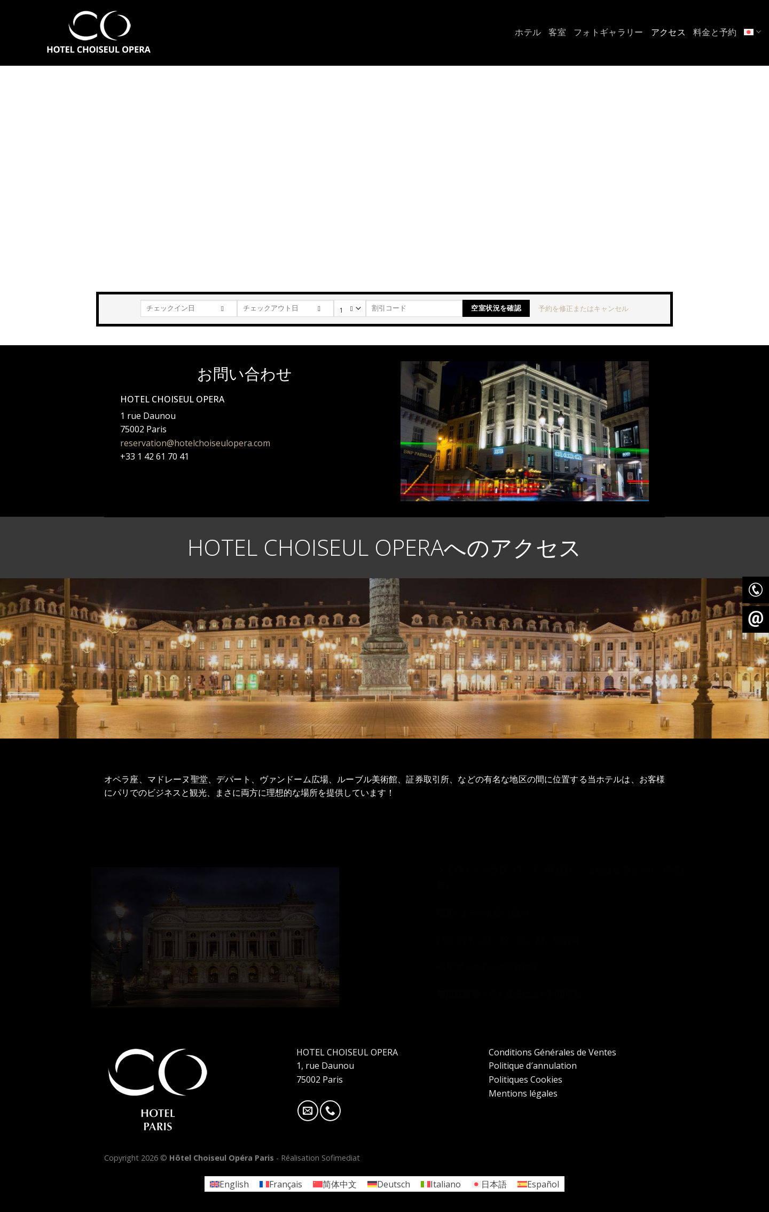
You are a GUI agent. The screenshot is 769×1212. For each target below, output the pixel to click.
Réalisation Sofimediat (320, 1158)
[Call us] (330, 1110)
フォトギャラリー (609, 32)
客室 (557, 32)
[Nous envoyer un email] (307, 1110)
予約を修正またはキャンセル (583, 308)
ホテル (528, 32)
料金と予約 (715, 32)
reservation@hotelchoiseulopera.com (195, 442)
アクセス (668, 32)
